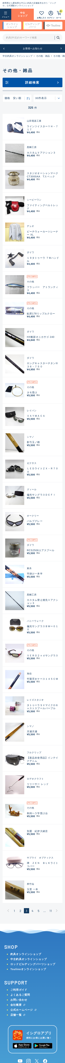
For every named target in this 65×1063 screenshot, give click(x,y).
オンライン (12, 26)
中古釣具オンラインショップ (17, 56)
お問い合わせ (18, 999)
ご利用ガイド (18, 989)
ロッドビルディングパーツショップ (32, 964)
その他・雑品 (43, 56)
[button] (4, 48)
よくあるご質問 (20, 994)
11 (50, 911)
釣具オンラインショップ (25, 954)
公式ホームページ (21, 1009)
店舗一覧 (16, 1014)
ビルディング (32, 26)
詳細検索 (32, 82)
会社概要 (16, 1004)
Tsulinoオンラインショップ (28, 969)
